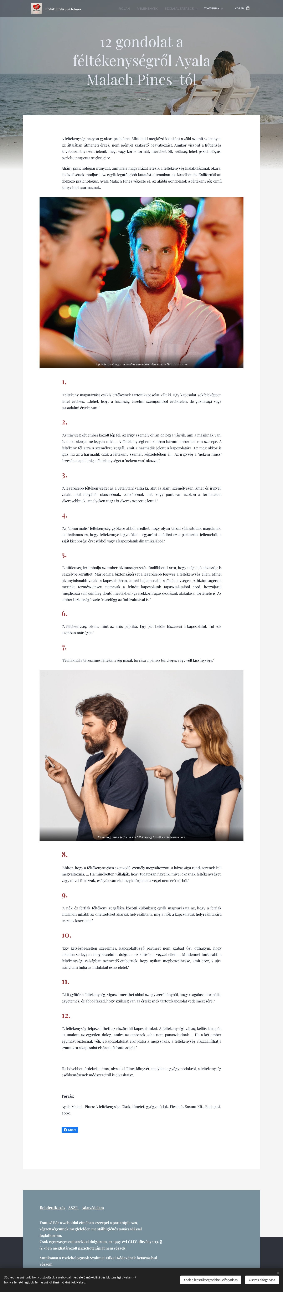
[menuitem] (133, 8)
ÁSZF (73, 1207)
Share (70, 1130)
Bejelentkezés (52, 1207)
